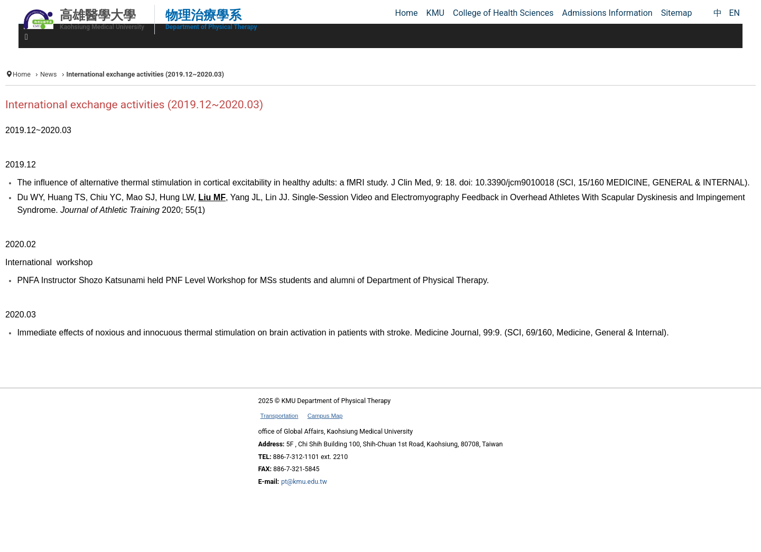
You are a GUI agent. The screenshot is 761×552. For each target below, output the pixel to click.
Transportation (280, 416)
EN (734, 13)
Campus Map (325, 416)
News (48, 74)
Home (22, 74)
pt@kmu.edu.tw (304, 481)
